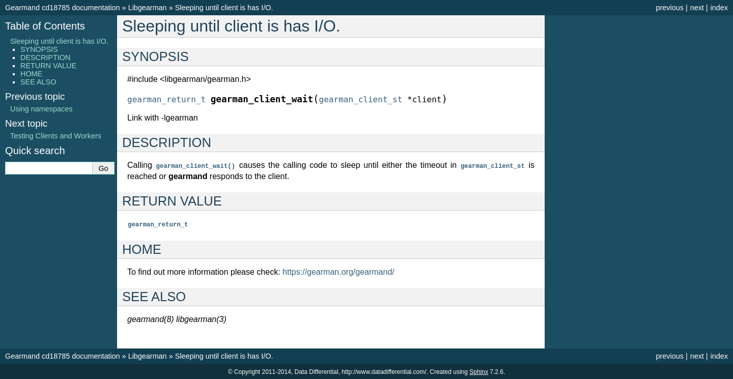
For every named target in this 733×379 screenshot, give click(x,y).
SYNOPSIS (39, 49)
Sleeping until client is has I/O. (224, 8)
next (697, 8)
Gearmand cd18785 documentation (62, 8)
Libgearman (147, 8)
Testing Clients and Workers (55, 136)
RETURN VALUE (48, 66)
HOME (31, 74)
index (719, 8)
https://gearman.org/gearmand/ (338, 271)
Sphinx (478, 370)
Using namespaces (41, 109)
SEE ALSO (38, 82)
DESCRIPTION (45, 57)
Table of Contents (45, 26)
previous (669, 8)
